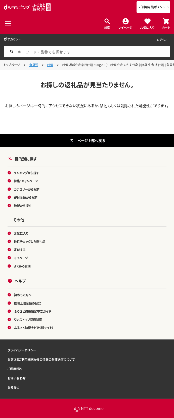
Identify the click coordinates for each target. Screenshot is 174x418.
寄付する (19, 249)
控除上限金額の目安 (27, 303)
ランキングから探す (26, 172)
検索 (107, 27)
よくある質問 (22, 266)
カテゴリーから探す (26, 189)
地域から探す (22, 205)
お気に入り (147, 27)
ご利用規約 (15, 368)
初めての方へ (22, 295)
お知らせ (13, 387)
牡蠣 (50, 65)
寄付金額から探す (25, 197)
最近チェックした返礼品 (29, 241)
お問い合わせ (16, 378)
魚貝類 (33, 65)
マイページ (125, 27)
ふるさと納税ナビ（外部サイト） (34, 327)
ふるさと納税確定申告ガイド (32, 311)
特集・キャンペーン (26, 181)
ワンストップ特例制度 (28, 319)
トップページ (12, 65)
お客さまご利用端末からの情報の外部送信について (41, 359)
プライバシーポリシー (22, 350)
